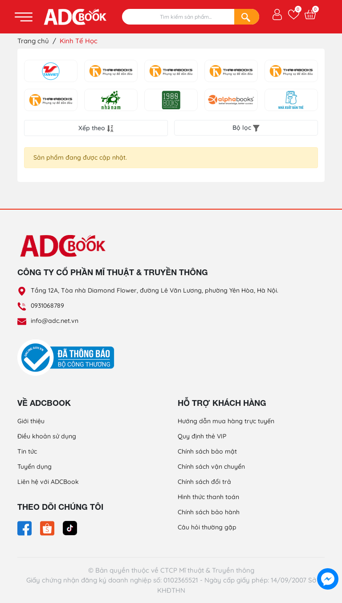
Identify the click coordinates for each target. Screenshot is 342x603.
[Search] (246, 17)
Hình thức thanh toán (208, 497)
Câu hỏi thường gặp (207, 527)
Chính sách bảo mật (207, 451)
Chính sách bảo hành (209, 512)
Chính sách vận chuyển (211, 467)
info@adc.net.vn (54, 321)
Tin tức (27, 451)
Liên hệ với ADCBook (48, 482)
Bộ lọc (246, 128)
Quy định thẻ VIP (202, 436)
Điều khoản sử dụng (46, 436)
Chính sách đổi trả (204, 482)
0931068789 (47, 306)
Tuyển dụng (34, 467)
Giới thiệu (31, 421)
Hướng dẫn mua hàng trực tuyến (226, 421)
